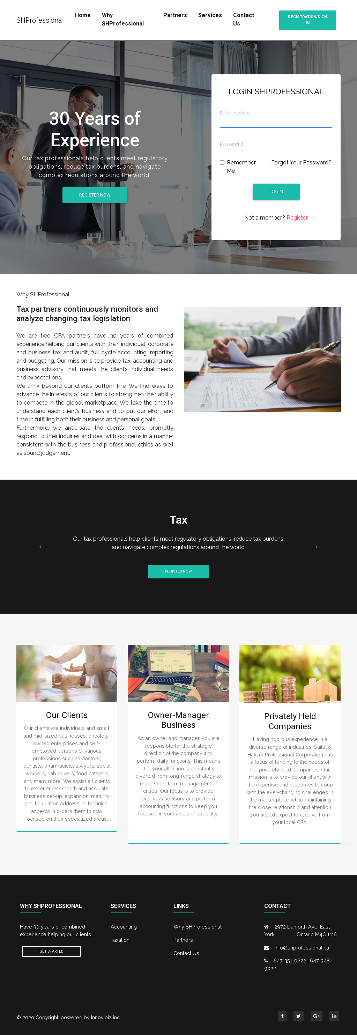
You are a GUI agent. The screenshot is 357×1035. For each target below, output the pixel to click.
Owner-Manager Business (178, 720)
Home (83, 15)
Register (296, 217)
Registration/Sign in (307, 20)
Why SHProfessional (123, 19)
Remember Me (241, 166)
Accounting (124, 927)
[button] (40, 547)
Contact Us (243, 19)
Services (210, 15)
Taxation (120, 940)
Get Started (51, 951)
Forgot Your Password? (301, 162)
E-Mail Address (234, 113)
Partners (175, 15)
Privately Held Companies (290, 721)
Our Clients (67, 715)
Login (276, 191)
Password (231, 144)
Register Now (94, 195)
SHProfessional (40, 20)
